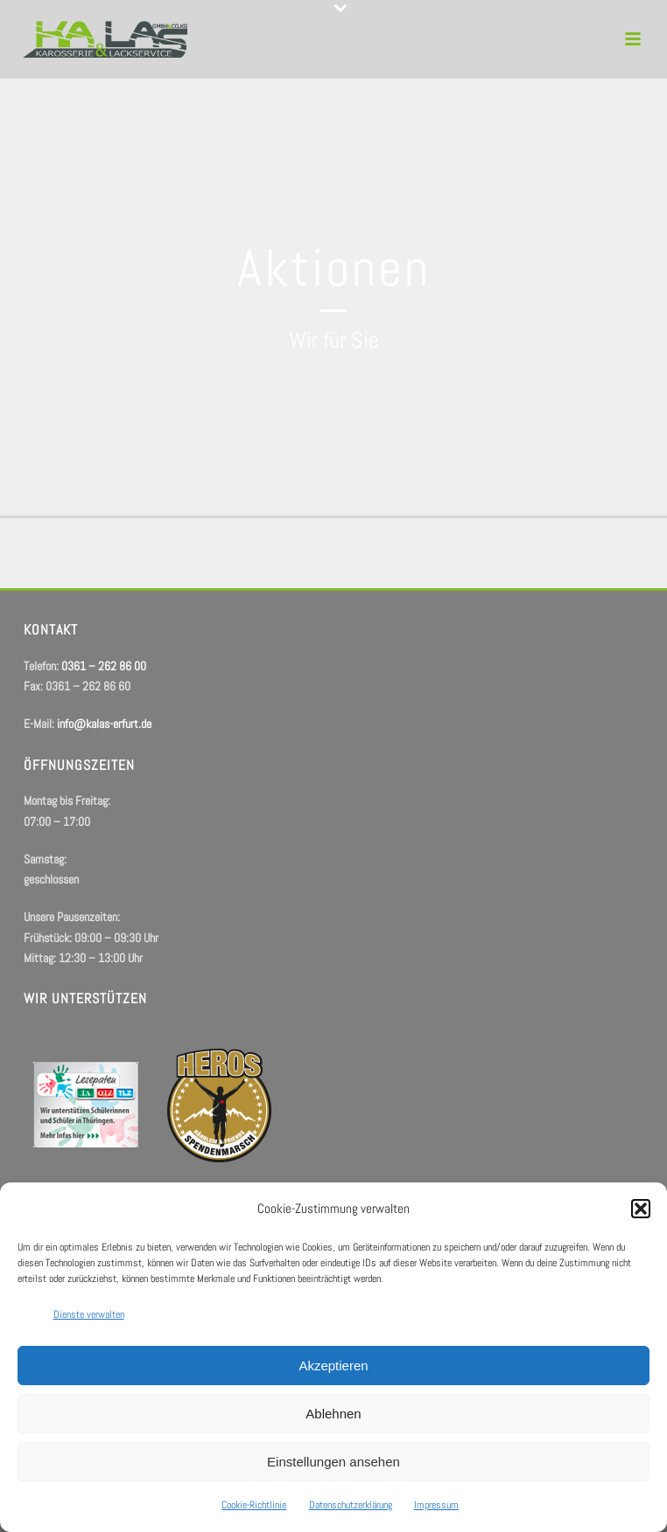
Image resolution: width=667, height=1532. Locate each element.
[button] (640, 1208)
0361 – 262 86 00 (103, 666)
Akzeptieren (333, 1365)
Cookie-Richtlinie (253, 1505)
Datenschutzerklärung (350, 1505)
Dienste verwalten (88, 1314)
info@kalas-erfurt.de (104, 723)
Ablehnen (333, 1413)
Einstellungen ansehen (333, 1461)
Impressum (436, 1505)
